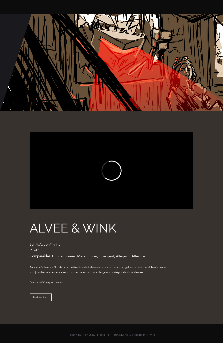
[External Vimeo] (111, 170)
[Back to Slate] (41, 297)
